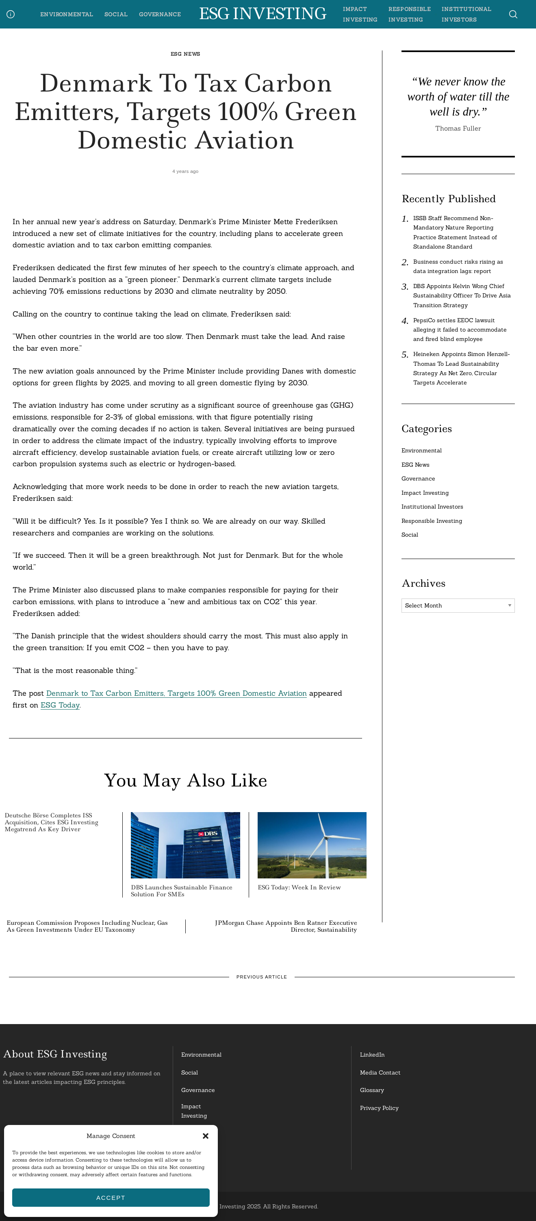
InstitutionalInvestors (198, 1157)
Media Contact (380, 1072)
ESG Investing (262, 14)
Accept (111, 1197)
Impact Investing (425, 492)
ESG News (186, 54)
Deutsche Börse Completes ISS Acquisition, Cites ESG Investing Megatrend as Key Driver (51, 822)
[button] (206, 1136)
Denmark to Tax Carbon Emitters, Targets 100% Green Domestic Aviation (176, 693)
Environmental (66, 14)
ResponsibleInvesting (198, 1134)
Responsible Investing (431, 520)
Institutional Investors (432, 506)
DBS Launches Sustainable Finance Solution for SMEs (181, 890)
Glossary (372, 1090)
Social (116, 14)
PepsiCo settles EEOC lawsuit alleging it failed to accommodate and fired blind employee (460, 330)
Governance (160, 14)
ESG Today (60, 705)
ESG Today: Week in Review (299, 887)
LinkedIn (372, 1054)
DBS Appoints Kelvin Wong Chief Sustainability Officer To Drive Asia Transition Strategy (462, 295)
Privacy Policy (379, 1108)
